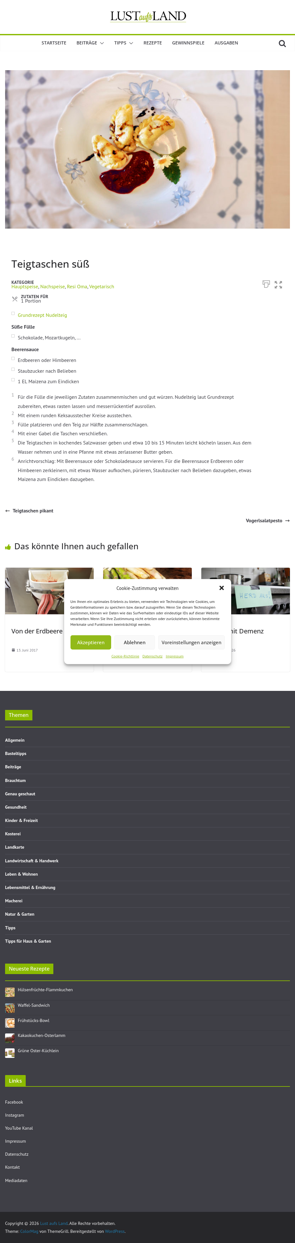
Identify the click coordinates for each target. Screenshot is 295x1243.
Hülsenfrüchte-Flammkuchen (45, 989)
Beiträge (87, 43)
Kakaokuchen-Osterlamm (41, 1035)
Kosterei (13, 834)
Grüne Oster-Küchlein (38, 1050)
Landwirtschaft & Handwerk (31, 861)
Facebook (14, 1102)
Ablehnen (134, 642)
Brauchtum (15, 780)
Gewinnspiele (188, 43)
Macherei (14, 901)
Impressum (175, 655)
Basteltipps (15, 753)
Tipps (120, 43)
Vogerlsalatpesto (268, 520)
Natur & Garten (19, 914)
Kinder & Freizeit (21, 820)
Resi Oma (77, 286)
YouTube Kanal (19, 1128)
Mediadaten (16, 1180)
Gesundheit (16, 807)
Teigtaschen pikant (29, 510)
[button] (221, 588)
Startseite (54, 43)
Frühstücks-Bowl (33, 1020)
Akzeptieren (90, 642)
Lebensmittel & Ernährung (30, 887)
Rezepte (153, 43)
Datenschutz (153, 655)
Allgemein (14, 740)
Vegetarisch (101, 286)
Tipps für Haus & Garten (28, 941)
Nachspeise (52, 286)
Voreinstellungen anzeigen (191, 642)
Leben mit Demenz (236, 631)
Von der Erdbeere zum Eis (49, 631)
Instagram (14, 1115)
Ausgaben (226, 43)
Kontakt (12, 1167)
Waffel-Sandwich (34, 1005)
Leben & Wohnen (21, 874)
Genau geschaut (20, 794)
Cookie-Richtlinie (125, 655)
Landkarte (14, 847)
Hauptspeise (24, 286)
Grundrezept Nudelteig (42, 315)
